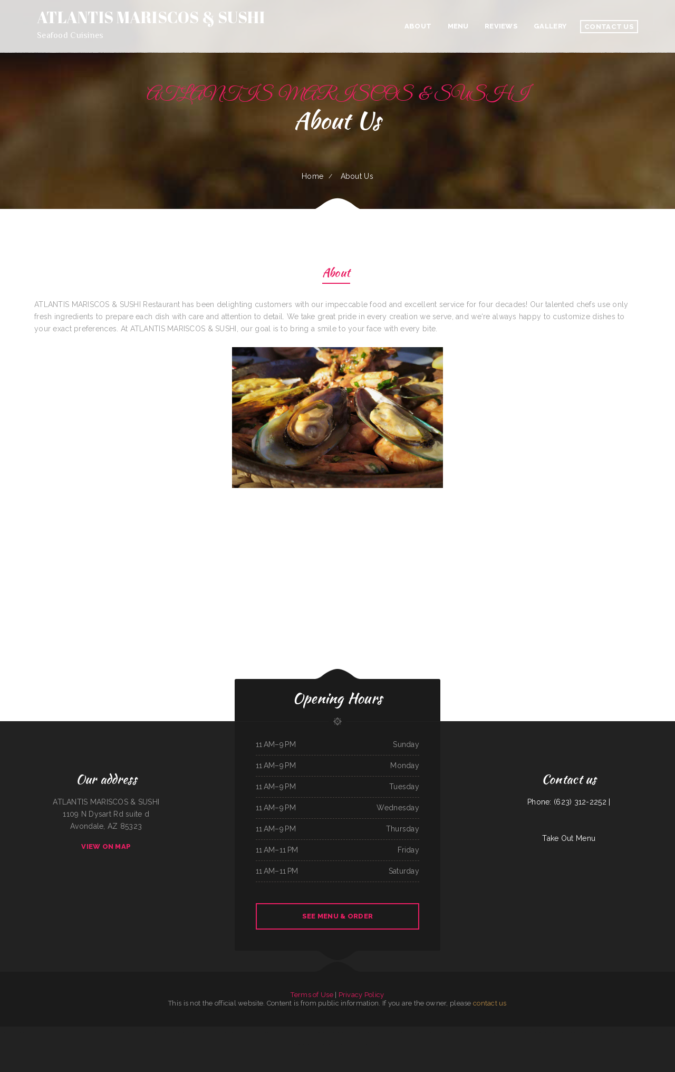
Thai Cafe (312, 1032)
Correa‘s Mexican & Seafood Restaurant (328, 1044)
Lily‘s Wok (272, 1044)
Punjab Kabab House (294, 1044)
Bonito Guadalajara (196, 1032)
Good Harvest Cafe (462, 1032)
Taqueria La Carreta (6, 1032)
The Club (33, 1032)
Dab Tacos (50, 1032)
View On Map (106, 846)
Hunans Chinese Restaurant (339, 1032)
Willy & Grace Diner (221, 1032)
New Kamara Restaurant (552, 1032)
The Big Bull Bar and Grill (370, 1032)
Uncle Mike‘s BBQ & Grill (64, 1032)
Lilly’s (629, 1032)
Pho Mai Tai (636, 1032)
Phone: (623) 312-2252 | (568, 802)
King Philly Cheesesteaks (569, 1032)
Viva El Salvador (355, 1032)
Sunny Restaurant (497, 1032)
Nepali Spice (208, 1032)
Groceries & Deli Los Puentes (383, 1044)
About (336, 274)
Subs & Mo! (303, 1032)
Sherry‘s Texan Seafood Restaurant (596, 1032)
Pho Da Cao (474, 1032)
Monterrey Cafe (485, 1032)
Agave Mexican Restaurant (650, 1032)
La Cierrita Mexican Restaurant (238, 1032)
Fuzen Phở (397, 1044)
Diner (318, 1032)
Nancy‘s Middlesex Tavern (110, 1032)
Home (312, 176)
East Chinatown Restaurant (91, 1032)
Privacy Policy (361, 995)
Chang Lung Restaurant (22, 1032)
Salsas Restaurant (183, 1032)
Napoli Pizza (281, 1044)
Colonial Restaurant (448, 1032)
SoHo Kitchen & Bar (169, 1032)
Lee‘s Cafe (325, 1032)
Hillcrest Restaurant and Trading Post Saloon (395, 1032)
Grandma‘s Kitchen (256, 1032)
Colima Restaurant (308, 1044)
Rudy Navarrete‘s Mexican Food (515, 1032)
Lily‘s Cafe (294, 1032)
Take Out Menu (568, 838)
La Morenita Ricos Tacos (260, 1044)
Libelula (580, 1032)
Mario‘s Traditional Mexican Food (412, 1044)
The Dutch (139, 1032)
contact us (490, 1003)
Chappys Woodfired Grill (534, 1032)
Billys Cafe (41, 1032)
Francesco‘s (77, 1032)
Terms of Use (312, 995)
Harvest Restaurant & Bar (431, 1032)
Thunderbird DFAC (269, 1032)
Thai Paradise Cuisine (615, 1032)
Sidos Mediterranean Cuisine (152, 1032)
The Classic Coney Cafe (667, 1032)
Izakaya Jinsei (416, 1032)
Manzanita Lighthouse (283, 1032)
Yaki (624, 1032)
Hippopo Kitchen (348, 1044)
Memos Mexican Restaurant (363, 1044)
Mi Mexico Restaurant (127, 1032)
